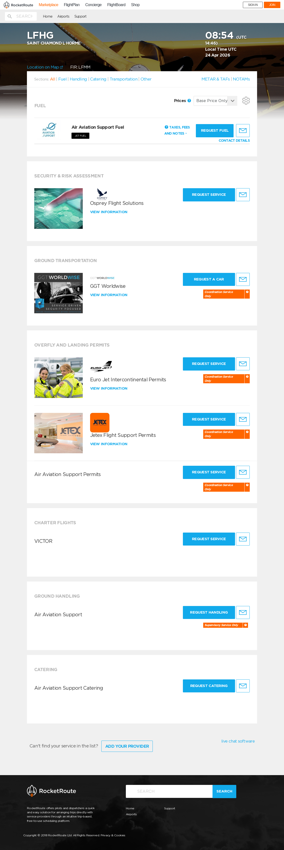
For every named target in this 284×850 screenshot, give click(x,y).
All (52, 79)
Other (146, 79)
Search (224, 791)
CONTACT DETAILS (234, 140)
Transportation (123, 79)
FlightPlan (72, 5)
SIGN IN (253, 5)
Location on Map (45, 67)
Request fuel (215, 130)
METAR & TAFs (215, 79)
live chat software (238, 741)
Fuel (62, 79)
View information (109, 212)
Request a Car (209, 279)
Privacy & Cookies (113, 835)
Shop (135, 5)
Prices (182, 100)
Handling (78, 79)
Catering (98, 79)
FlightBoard (116, 5)
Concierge (93, 5)
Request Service (209, 194)
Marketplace (48, 5)
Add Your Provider (127, 746)
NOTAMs (241, 79)
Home (47, 16)
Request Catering (209, 686)
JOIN (272, 5)
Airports (63, 16)
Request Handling (209, 612)
